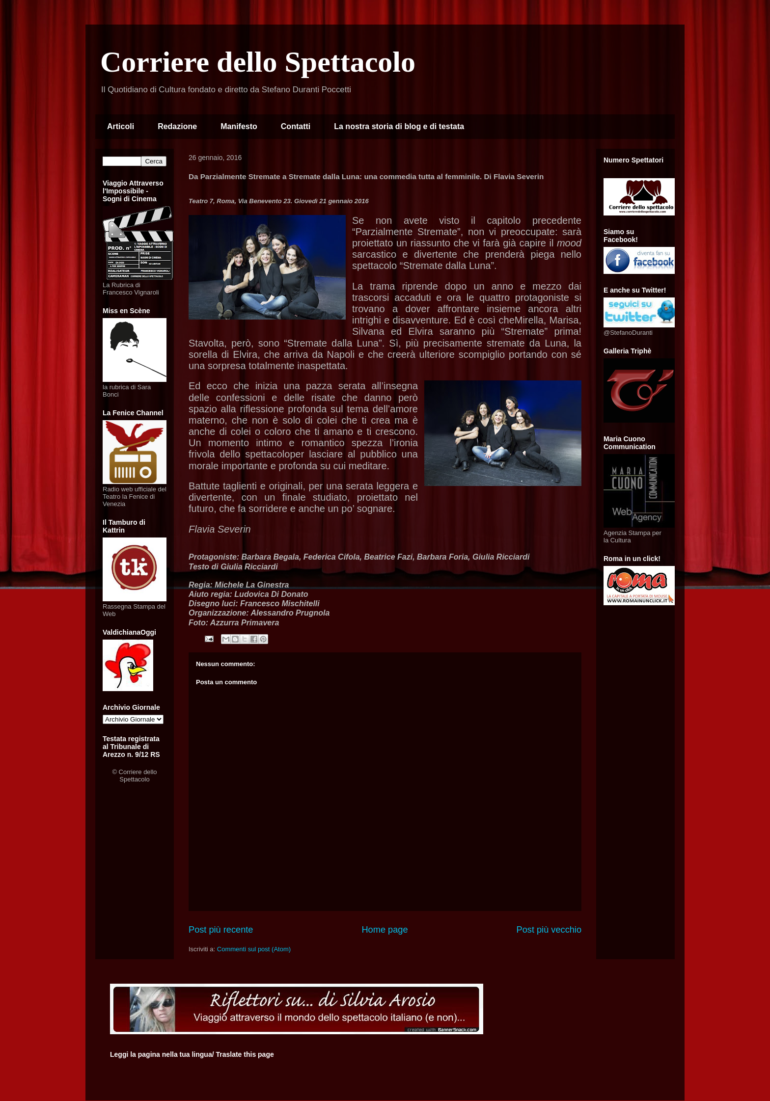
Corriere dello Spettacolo (257, 62)
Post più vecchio (549, 930)
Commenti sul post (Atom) (254, 949)
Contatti (295, 126)
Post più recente (221, 930)
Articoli (120, 126)
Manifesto (238, 126)
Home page (384, 930)
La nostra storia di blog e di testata (399, 126)
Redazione (177, 126)
